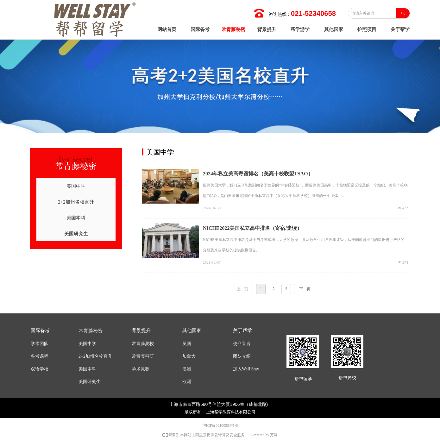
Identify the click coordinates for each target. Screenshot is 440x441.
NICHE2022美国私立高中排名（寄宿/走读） (252, 228)
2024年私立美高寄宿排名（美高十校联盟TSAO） (258, 173)
